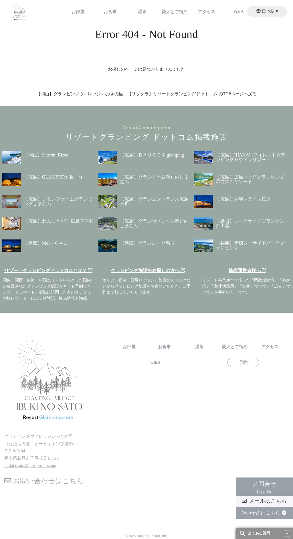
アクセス (206, 12)
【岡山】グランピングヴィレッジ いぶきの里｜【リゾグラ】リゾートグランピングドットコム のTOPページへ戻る (146, 94)
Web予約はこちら (264, 512)
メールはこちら (264, 501)
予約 (243, 362)
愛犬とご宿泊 (174, 12)
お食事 (110, 12)
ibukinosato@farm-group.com (30, 465)
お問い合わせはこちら (44, 481)
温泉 (142, 12)
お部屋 (78, 12)
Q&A (239, 12)
